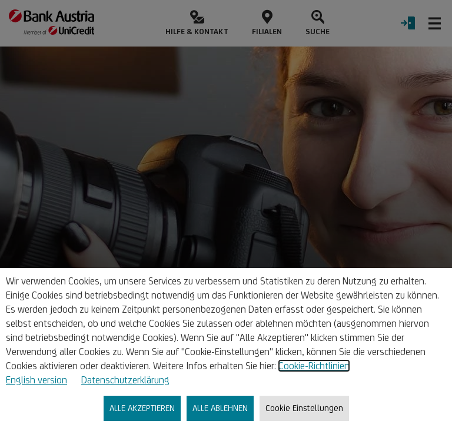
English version (36, 380)
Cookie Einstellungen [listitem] (304, 408)
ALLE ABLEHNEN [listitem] (220, 408)
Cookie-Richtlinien (314, 366)
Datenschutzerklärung (125, 380)
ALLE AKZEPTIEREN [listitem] (142, 408)
